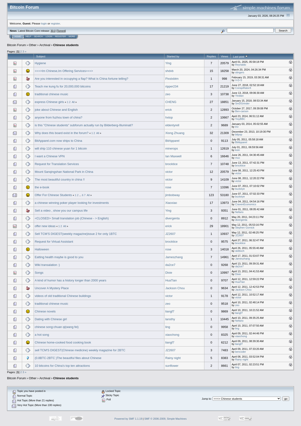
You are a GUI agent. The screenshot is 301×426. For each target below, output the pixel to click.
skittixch (239, 250)
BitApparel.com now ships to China (58, 140)
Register (60, 36)
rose (168, 187)
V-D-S (238, 80)
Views (224, 56)
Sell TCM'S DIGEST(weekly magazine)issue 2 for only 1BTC (76, 234)
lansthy (170, 319)
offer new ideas (45, 226)
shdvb (169, 71)
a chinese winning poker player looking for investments (72, 203)
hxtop (169, 117)
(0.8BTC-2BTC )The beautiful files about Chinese (68, 358)
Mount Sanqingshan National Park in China (64, 172)
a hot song (42, 334)
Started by (173, 56)
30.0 (53, 30)
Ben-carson (241, 111)
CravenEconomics (245, 204)
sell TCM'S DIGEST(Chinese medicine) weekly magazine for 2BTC (80, 350)
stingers (239, 72)
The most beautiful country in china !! (60, 179)
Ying (168, 63)
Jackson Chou (175, 288)
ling (167, 327)
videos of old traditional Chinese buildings (63, 296)
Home (18, 36)
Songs (39, 272)
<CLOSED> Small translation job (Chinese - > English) (72, 218)
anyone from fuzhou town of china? (58, 117)
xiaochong (172, 334)
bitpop (238, 134)
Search (38, 36)
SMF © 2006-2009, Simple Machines (165, 418)
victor (169, 172)
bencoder (240, 351)
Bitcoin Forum (16, 45)
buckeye (240, 188)
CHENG (170, 102)
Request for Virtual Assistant (54, 241)
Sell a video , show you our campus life (61, 210)
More (72, 36)
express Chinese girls (49, 102)
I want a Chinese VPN (50, 156)
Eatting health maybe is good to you (59, 257)
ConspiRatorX (243, 88)
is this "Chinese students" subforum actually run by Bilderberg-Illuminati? (84, 125)
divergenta (172, 218)
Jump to (206, 398)
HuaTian (171, 280)
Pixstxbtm (171, 78)
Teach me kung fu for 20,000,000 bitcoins (63, 86)
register (55, 23)
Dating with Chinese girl (51, 319)
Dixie (168, 272)
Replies (211, 56)
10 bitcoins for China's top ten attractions (62, 365)
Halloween (42, 249)
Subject (40, 56)
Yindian (239, 95)
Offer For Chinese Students (53, 195)
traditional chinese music (51, 94)
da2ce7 (170, 265)
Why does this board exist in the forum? (61, 133)
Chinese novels (45, 311)
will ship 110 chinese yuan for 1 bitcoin (61, 148)
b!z (237, 126)
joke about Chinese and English (56, 109)
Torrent (61, 30)
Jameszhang (174, 257)
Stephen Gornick (244, 227)
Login (49, 36)
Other (33, 45)
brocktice (171, 164)
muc (237, 157)
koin (237, 150)
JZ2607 (170, 234)
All (73, 102)
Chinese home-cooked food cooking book (63, 342)
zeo (167, 94)
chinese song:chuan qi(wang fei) (57, 327)
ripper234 (171, 86)
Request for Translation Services (57, 164)
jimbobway (172, 195)
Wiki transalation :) (47, 265)
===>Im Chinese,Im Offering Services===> (64, 71)
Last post (240, 56)
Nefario (239, 212)
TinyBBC (240, 119)
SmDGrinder (242, 103)
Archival (44, 45)
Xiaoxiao (171, 203)
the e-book (42, 187)
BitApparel (172, 140)
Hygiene (40, 63)
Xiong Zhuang (174, 133)
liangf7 (169, 311)
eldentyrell (172, 125)
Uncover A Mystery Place (52, 288)
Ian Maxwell (173, 156)
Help (28, 36)
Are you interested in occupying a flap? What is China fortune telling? (81, 78)
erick (168, 109)
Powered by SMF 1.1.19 (128, 418)
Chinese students (66, 45)
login (44, 23)
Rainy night (173, 358)
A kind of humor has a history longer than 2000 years (70, 280)
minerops (171, 148)
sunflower (171, 365)
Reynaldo (240, 64)
